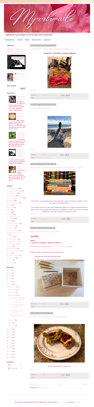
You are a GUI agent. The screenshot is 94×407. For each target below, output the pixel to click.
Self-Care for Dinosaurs (20, 167)
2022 (10, 278)
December (14, 286)
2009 (10, 357)
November (14, 289)
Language (11, 262)
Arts (36, 306)
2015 (10, 340)
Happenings (38, 157)
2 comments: (54, 154)
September (14, 295)
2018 (10, 332)
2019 (10, 329)
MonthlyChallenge (14, 223)
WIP (54, 306)
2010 (10, 354)
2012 (10, 349)
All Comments (13, 368)
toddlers (11, 207)
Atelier (39, 306)
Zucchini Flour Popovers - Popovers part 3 (48, 316)
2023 (10, 276)
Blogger (77, 402)
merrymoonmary (62, 402)
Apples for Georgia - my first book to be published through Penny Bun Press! (16, 51)
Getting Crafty (13, 193)
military (11, 236)
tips (10, 210)
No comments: (54, 95)
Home (59, 384)
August (13, 320)
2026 (10, 270)
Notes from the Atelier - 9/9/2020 (44, 231)
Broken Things (13, 248)
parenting (11, 200)
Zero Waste (58, 221)
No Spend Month (13, 239)
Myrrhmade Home (10, 40)
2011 (10, 351)
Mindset (11, 214)
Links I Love (12, 258)
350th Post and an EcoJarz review (21, 98)
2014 (10, 343)
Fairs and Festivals (14, 241)
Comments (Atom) (43, 387)
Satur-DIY (12, 228)
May (12, 323)
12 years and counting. (40, 108)
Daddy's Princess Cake (15, 251)
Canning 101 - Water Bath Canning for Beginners (51, 49)
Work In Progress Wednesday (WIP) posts (59, 246)
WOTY (11, 260)
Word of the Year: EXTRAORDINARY (21, 116)
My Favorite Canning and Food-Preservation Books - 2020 (55, 167)
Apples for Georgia (14, 255)
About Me (19, 40)
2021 (10, 281)
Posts (10, 365)
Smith (10, 253)
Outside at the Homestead (61, 377)
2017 (10, 334)
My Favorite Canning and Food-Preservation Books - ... (17, 306)
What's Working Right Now (16, 232)
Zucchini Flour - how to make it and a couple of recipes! (21, 135)
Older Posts (85, 384)
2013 (10, 346)
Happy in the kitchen (49, 98)
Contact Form (47, 40)
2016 (10, 337)
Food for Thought (39, 98)
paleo (10, 221)
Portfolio (27, 40)
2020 (10, 284)
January (13, 325)
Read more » (33, 90)
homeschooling (13, 243)
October (13, 292)
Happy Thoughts (59, 98)
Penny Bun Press (36, 40)
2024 (10, 273)
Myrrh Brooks (21, 74)
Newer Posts (34, 384)
